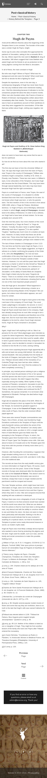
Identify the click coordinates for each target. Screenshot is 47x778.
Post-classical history (27, 16)
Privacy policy (33, 772)
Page (22, 654)
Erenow (11, 772)
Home (13, 16)
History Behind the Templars (20, 19)
